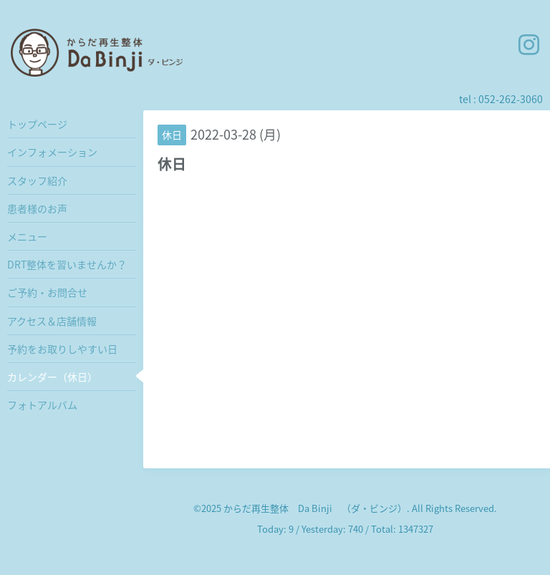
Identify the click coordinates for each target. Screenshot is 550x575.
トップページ (37, 124)
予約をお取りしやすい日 (62, 349)
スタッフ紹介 (37, 180)
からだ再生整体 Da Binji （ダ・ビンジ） (315, 508)
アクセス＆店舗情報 (52, 321)
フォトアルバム (42, 404)
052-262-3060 (510, 99)
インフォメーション (52, 152)
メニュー (27, 236)
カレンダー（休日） (52, 376)
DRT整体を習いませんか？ (67, 264)
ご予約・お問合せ (47, 292)
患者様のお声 (37, 208)
